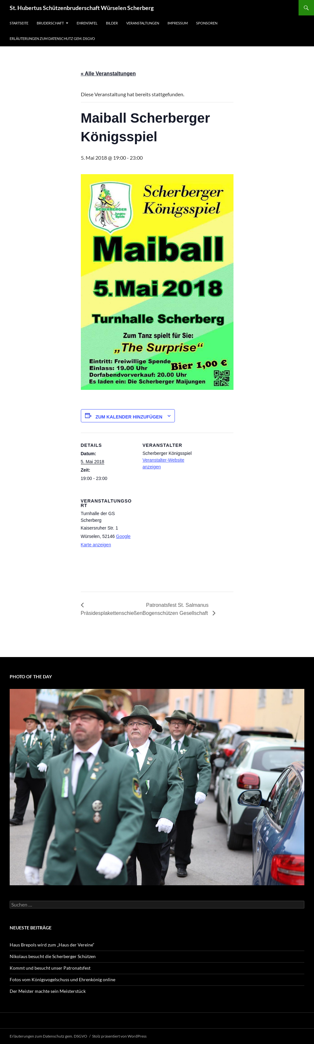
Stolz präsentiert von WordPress (119, 1036)
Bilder (112, 23)
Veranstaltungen (142, 23)
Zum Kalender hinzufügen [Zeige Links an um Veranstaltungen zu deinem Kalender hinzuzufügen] (128, 416)
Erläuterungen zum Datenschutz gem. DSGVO (52, 38)
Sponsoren (206, 23)
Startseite (19, 23)
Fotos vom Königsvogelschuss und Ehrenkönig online (62, 979)
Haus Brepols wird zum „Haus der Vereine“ (52, 944)
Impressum (177, 23)
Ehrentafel (87, 23)
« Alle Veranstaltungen (108, 73)
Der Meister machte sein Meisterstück (48, 991)
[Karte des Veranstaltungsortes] (177, 533)
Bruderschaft (50, 23)
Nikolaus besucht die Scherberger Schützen (53, 956)
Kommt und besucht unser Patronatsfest (50, 968)
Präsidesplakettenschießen (112, 613)
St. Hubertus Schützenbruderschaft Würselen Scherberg (82, 7)
